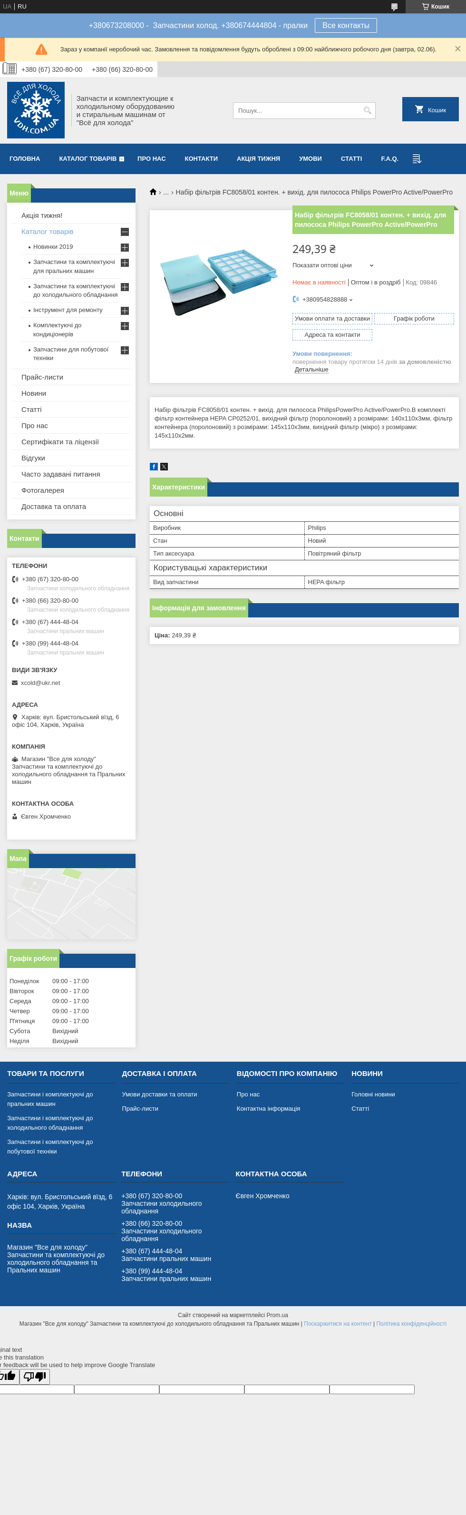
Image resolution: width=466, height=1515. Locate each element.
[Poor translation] (34, 1377)
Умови (310, 158)
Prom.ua (277, 1315)
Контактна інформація (269, 1108)
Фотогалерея (42, 490)
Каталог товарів (87, 158)
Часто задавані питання (60, 474)
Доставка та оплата (53, 506)
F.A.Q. (389, 158)
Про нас (151, 158)
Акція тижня (258, 158)
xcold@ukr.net (40, 682)
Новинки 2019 (53, 246)
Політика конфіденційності (411, 1323)
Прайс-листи (42, 377)
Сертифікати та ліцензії (60, 442)
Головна (25, 158)
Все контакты (345, 25)
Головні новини (373, 1094)
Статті (351, 158)
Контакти (201, 158)
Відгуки (33, 458)
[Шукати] (367, 110)
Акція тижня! (42, 215)
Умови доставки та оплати (159, 1094)
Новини (33, 393)
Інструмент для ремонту (68, 309)
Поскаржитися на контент (337, 1323)
